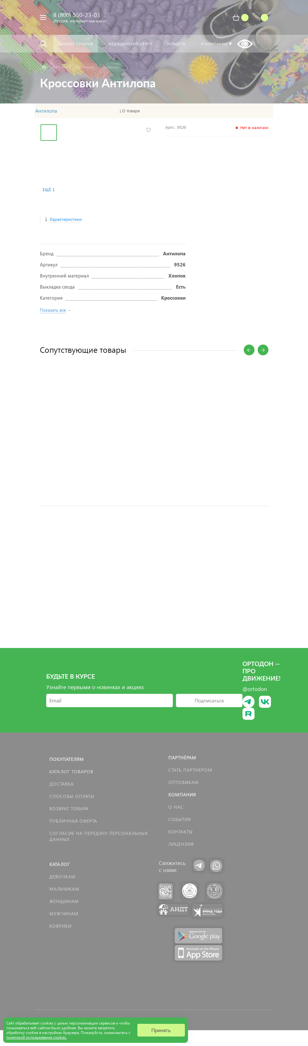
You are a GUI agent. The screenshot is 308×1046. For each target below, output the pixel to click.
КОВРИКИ (60, 926)
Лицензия (181, 844)
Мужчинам (64, 914)
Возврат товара (69, 809)
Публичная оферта (73, 821)
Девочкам (62, 877)
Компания (182, 795)
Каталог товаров (71, 772)
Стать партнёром (190, 770)
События (179, 819)
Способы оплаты (71, 796)
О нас (176, 807)
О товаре (131, 110)
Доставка (61, 784)
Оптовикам (183, 782)
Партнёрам (182, 758)
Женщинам (64, 901)
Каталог (59, 864)
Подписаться (209, 700)
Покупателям (66, 759)
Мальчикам (64, 889)
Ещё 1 (49, 189)
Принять (161, 1030)
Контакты (180, 832)
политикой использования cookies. (36, 1037)
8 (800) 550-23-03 (76, 15)
